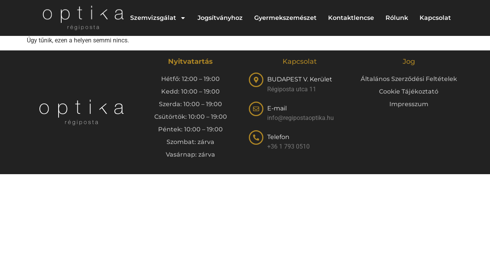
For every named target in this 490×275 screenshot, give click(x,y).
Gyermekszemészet (285, 17)
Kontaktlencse (351, 17)
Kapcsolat (435, 17)
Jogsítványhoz (220, 17)
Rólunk (396, 17)
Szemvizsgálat (158, 18)
